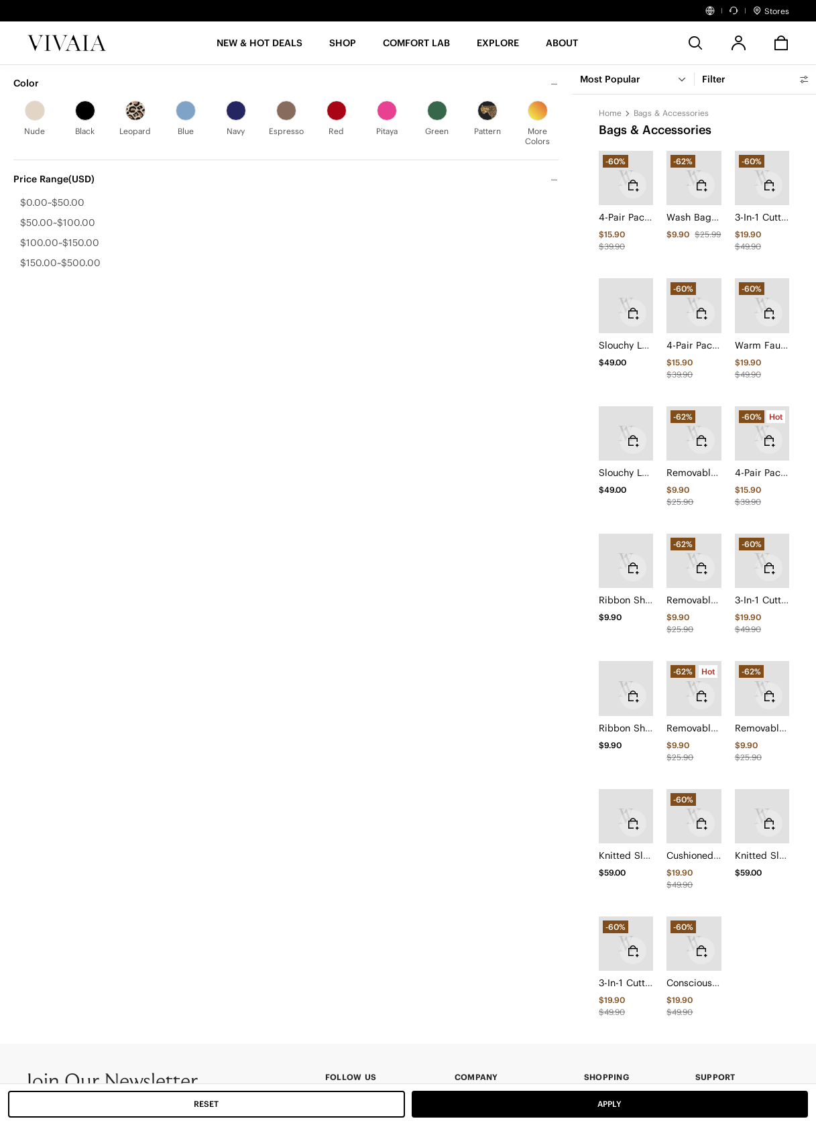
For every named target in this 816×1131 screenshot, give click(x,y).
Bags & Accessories (671, 113)
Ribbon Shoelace (637, 600)
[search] (695, 43)
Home (610, 113)
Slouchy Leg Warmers (647, 345)
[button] (259, 47)
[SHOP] (342, 47)
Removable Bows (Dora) (720, 473)
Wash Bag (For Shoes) (716, 217)
